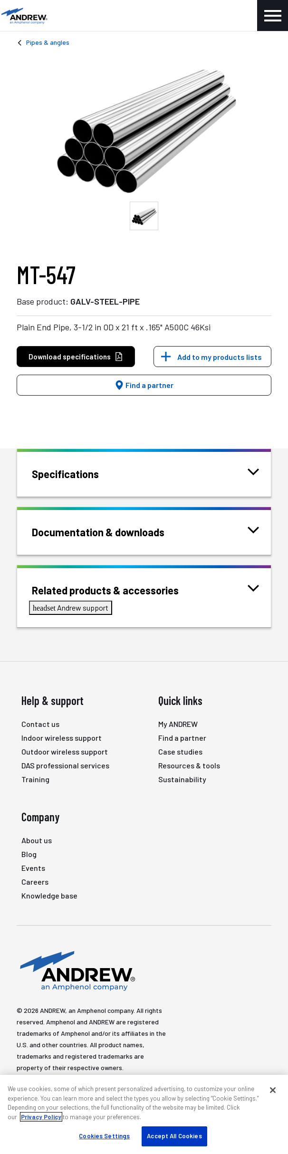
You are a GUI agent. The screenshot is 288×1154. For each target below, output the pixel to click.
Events (33, 867)
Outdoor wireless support (64, 751)
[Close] (272, 1090)
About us (36, 840)
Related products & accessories (117, 589)
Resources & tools (189, 765)
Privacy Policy (41, 1117)
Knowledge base (49, 895)
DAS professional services (65, 765)
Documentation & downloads (110, 531)
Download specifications (76, 356)
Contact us (40, 723)
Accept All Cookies (174, 1136)
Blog (29, 853)
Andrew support (70, 607)
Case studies (180, 751)
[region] (144, 1114)
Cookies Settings (104, 1136)
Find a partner (144, 384)
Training (35, 779)
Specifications (77, 473)
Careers (34, 881)
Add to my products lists (219, 356)
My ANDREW (178, 723)
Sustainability (182, 779)
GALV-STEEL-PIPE (105, 301)
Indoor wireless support (61, 737)
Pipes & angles (47, 42)
